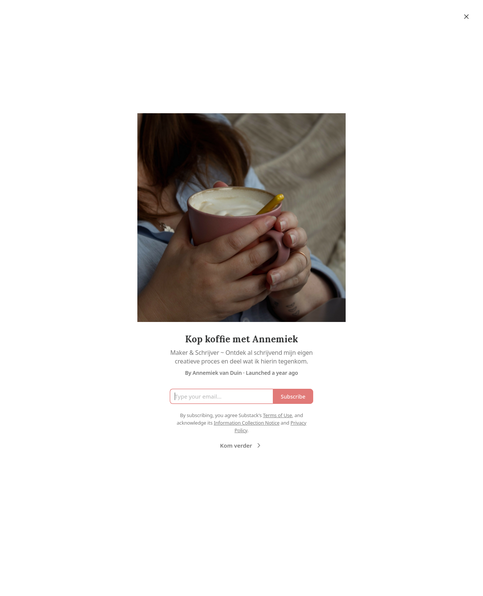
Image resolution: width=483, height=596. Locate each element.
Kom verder (241, 445)
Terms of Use (277, 415)
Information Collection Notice (246, 422)
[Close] (466, 16)
